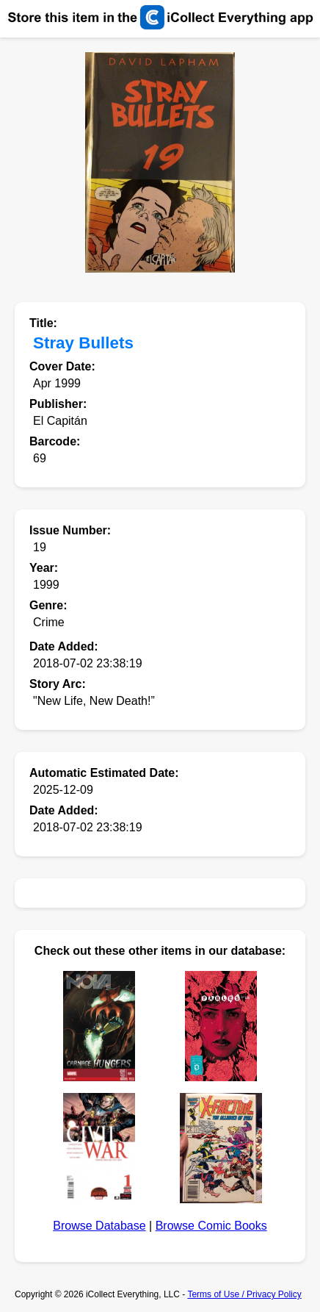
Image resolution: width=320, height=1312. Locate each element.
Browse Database (99, 1225)
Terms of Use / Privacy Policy (244, 1294)
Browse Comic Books (211, 1225)
